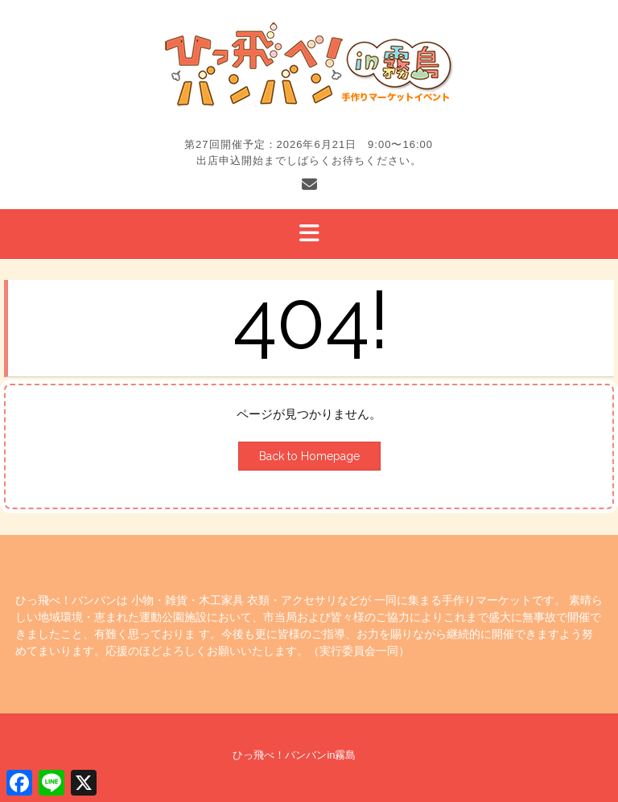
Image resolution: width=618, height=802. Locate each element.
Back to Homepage (309, 456)
